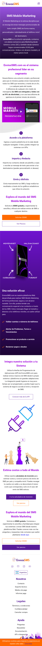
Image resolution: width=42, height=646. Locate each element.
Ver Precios (21, 224)
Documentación (21, 631)
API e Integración (21, 634)
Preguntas (21, 625)
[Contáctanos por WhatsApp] (12, 566)
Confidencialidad (21, 609)
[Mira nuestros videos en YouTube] (30, 566)
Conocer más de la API (21, 397)
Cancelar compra (21, 612)
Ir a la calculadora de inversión (21, 497)
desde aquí (25, 535)
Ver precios (21, 503)
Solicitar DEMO (21, 217)
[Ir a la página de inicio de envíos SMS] (10, 3)
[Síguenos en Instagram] (24, 566)
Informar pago (21, 593)
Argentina (21, 572)
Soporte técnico (21, 587)
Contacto (21, 584)
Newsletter (21, 628)
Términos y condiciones (21, 606)
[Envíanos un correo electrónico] (18, 566)
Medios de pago (21, 590)
